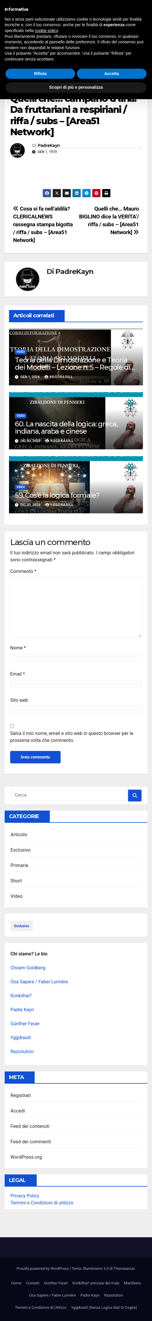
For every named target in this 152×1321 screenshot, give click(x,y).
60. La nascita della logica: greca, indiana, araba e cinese (66, 427)
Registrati (20, 1095)
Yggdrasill (59, 377)
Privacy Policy (24, 1196)
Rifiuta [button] (40, 1295)
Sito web (19, 700)
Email (17, 674)
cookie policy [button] (46, 1252)
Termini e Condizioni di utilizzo (41, 1203)
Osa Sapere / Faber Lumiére (39, 981)
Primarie (19, 865)
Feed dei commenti (30, 1141)
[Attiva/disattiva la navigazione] (77, 47)
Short (16, 881)
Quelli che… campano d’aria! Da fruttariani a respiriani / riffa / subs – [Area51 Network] (73, 115)
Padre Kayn (22, 1009)
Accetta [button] (111, 1295)
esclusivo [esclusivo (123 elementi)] (21, 926)
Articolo (18, 834)
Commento (23, 571)
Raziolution (21, 1051)
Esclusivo (20, 850)
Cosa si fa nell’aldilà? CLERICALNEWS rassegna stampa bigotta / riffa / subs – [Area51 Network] (43, 224)
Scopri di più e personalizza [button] (76, 1309)
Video (16, 87)
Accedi (17, 1111)
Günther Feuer (25, 1023)
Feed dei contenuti (30, 1126)
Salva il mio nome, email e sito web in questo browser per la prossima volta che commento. (71, 737)
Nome (18, 648)
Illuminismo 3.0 (63, 14)
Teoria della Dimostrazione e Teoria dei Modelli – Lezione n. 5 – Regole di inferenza (72, 367)
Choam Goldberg (27, 968)
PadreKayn (49, 145)
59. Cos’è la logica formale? (57, 495)
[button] (138, 47)
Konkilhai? (21, 995)
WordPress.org (26, 1157)
